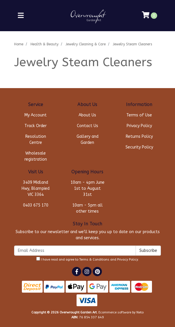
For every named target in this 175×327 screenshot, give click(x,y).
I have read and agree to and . (87, 259)
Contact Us (87, 125)
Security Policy (139, 147)
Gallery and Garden (87, 139)
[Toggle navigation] (20, 16)
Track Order (35, 125)
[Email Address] (75, 251)
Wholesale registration (35, 156)
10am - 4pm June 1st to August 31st (87, 188)
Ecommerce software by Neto (121, 312)
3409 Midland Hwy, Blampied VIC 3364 (36, 188)
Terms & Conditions (94, 259)
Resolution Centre (35, 139)
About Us (87, 115)
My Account (35, 115)
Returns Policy (139, 136)
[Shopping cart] (149, 15)
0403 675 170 (35, 205)
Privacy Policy (139, 125)
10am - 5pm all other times (87, 208)
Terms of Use (139, 115)
